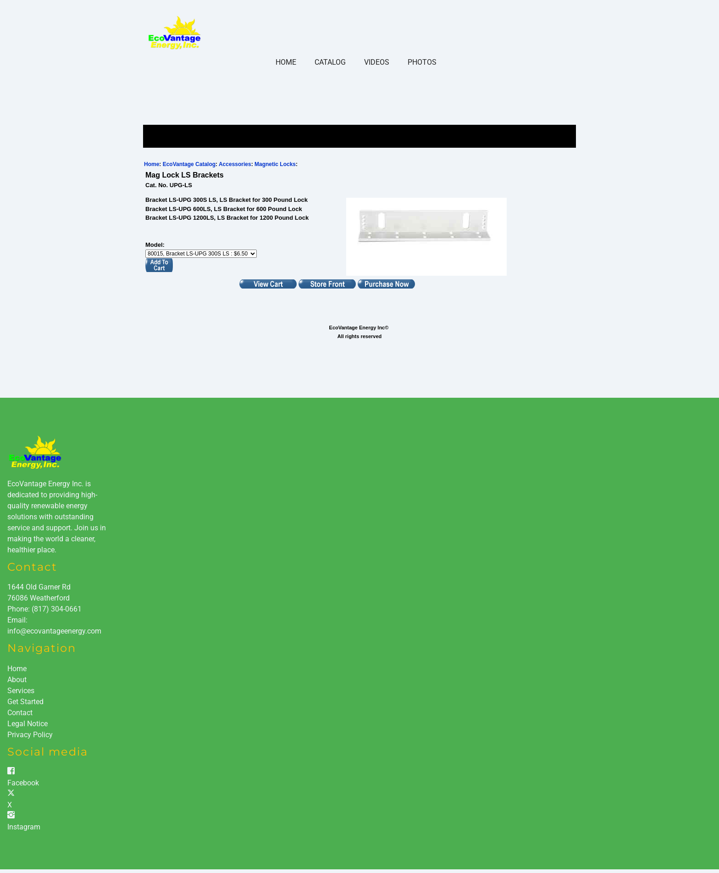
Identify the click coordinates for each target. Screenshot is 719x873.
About (17, 679)
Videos (376, 62)
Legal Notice (27, 723)
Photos (422, 62)
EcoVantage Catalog (189, 164)
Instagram (23, 827)
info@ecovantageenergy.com (54, 631)
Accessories (235, 164)
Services (20, 690)
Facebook (23, 782)
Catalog (330, 62)
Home (286, 62)
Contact (20, 712)
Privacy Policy (30, 734)
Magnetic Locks (275, 164)
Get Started (25, 701)
